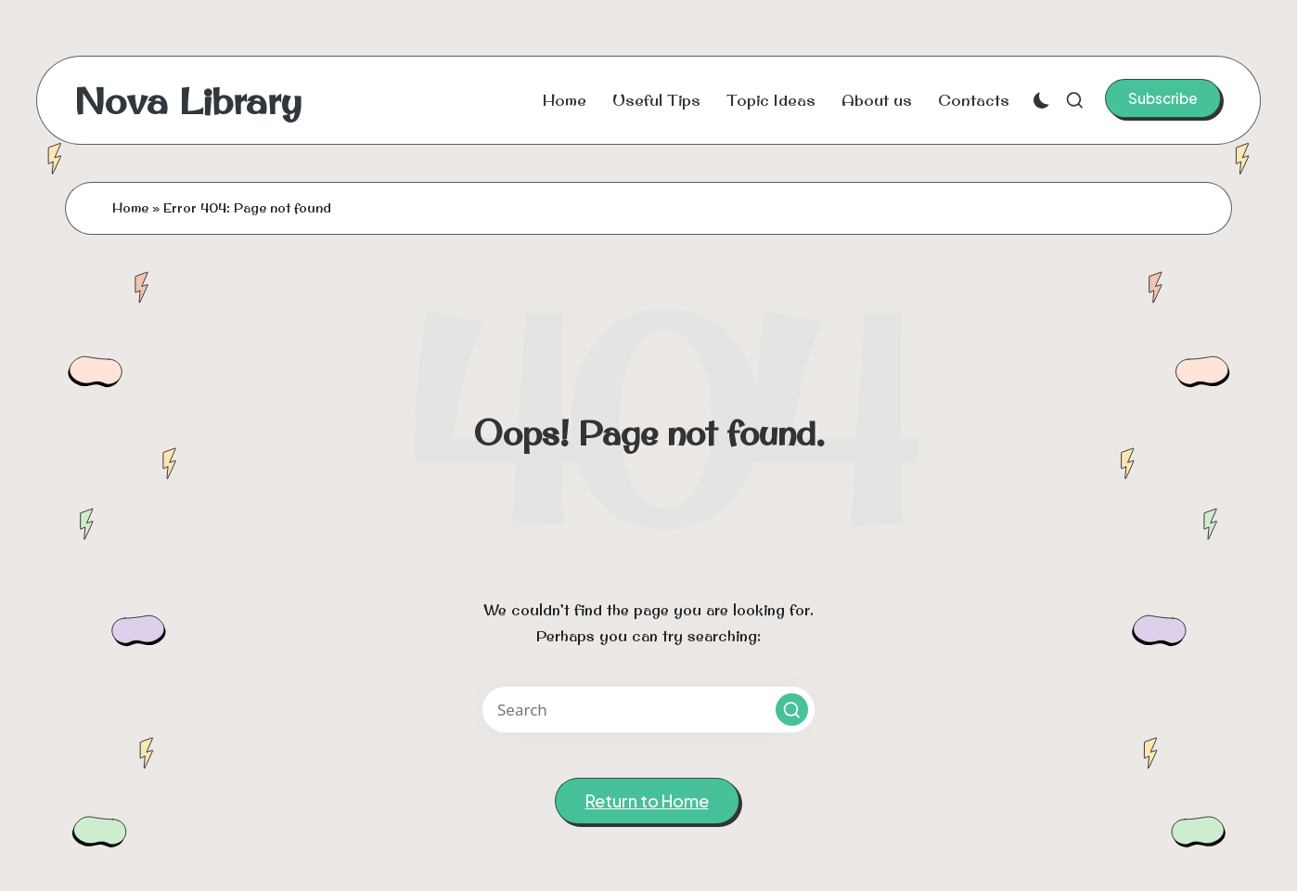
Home (130, 208)
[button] (1163, 98)
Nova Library (188, 100)
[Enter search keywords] (648, 709)
